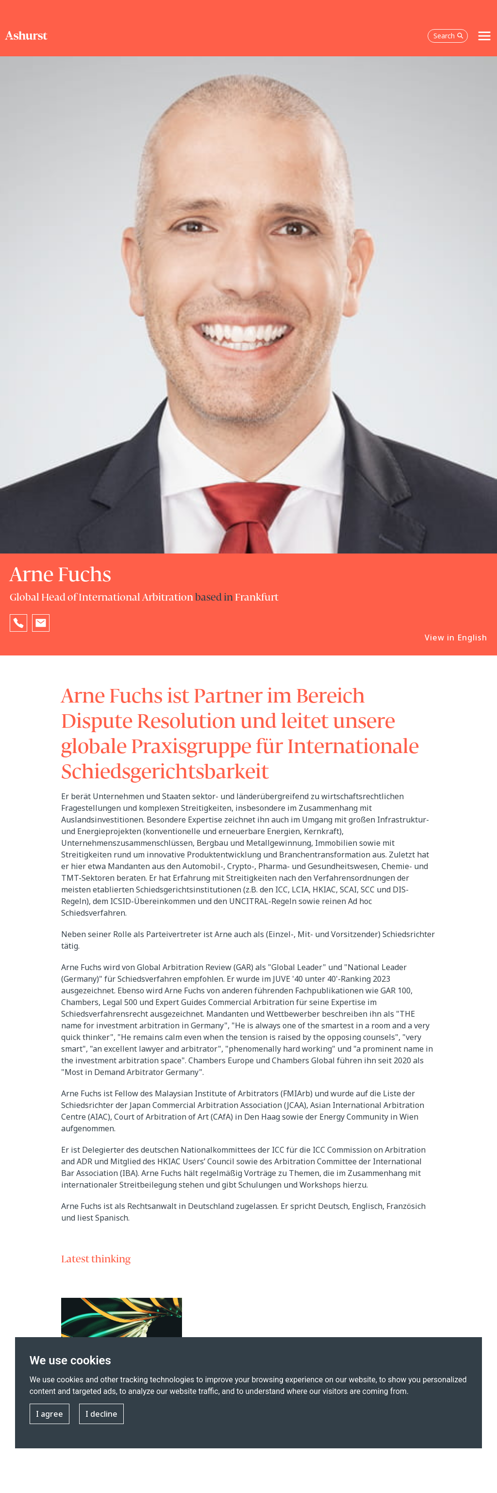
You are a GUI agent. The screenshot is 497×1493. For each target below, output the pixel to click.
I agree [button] (49, 1414)
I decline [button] (101, 1414)
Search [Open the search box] (448, 35)
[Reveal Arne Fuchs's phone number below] (18, 623)
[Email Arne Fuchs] (41, 623)
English (472, 637)
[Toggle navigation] (484, 36)
